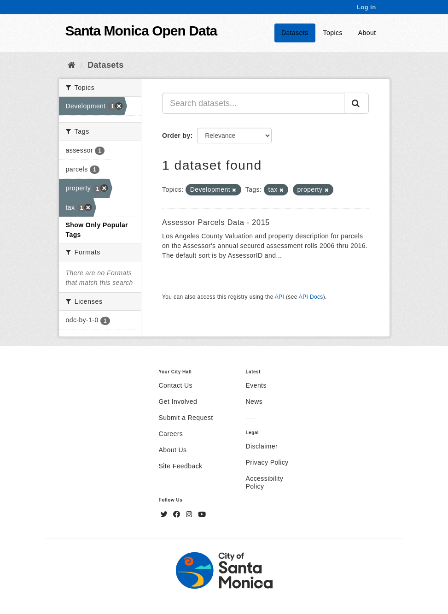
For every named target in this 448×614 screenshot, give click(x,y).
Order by (176, 135)
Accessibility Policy (265, 482)
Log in (366, 7)
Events (256, 385)
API (279, 297)
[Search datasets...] (253, 103)
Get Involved (178, 401)
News (254, 401)
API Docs (311, 297)
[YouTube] (202, 514)
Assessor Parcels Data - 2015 (216, 222)
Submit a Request (186, 417)
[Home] (72, 65)
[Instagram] (190, 514)
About (367, 32)
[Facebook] (177, 514)
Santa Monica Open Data (141, 30)
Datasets (294, 32)
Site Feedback (181, 466)
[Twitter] (165, 514)
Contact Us (175, 385)
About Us (173, 450)
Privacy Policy (267, 462)
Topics (333, 32)
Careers (171, 433)
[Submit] (356, 103)
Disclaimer (262, 446)
